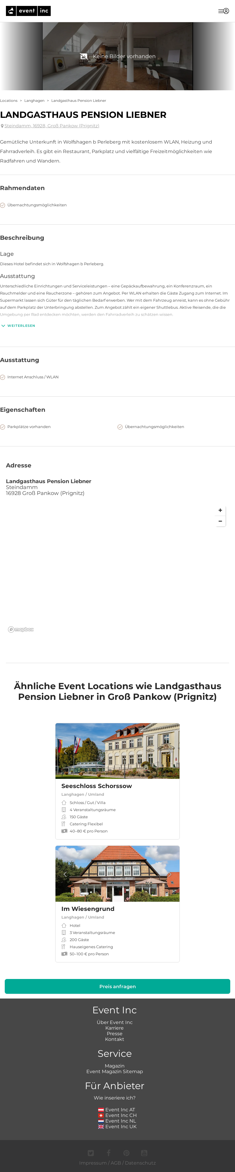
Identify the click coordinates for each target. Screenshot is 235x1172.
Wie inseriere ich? (115, 1098)
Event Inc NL (117, 1121)
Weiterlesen (17, 325)
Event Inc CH (117, 1115)
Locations (9, 100)
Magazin (115, 1066)
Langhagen (34, 100)
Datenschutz (140, 1163)
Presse (115, 1033)
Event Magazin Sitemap (114, 1071)
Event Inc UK (117, 1126)
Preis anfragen (117, 986)
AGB (116, 1163)
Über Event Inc (115, 1022)
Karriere (114, 1028)
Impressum (93, 1163)
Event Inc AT (116, 1109)
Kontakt (114, 1039)
